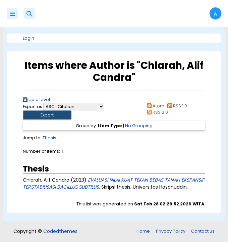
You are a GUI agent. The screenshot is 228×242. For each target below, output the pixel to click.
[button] (29, 13)
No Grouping (139, 126)
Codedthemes (60, 231)
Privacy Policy (170, 231)
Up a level (36, 99)
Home (143, 231)
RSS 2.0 (156, 112)
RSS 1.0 (176, 106)
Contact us (203, 231)
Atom (154, 106)
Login (28, 38)
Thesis (49, 138)
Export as (32, 106)
